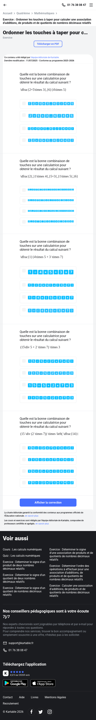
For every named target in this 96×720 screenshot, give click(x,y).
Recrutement (11, 703)
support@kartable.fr (21, 643)
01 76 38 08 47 (76, 5)
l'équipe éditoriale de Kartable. (45, 57)
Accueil (7, 13)
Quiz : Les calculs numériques (21, 555)
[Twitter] (40, 712)
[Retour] (6, 4)
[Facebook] (31, 712)
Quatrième (23, 13)
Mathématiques (44, 13)
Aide (21, 697)
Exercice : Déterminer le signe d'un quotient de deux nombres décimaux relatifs (24, 578)
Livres (34, 697)
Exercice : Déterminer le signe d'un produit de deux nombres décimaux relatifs (24, 565)
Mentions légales (55, 697)
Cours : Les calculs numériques (22, 549)
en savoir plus (31, 516)
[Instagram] (49, 712)
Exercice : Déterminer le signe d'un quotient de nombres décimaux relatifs (24, 591)
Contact (8, 697)
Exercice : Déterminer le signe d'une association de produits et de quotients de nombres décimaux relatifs (71, 554)
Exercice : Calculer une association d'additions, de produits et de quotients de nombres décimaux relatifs (71, 591)
